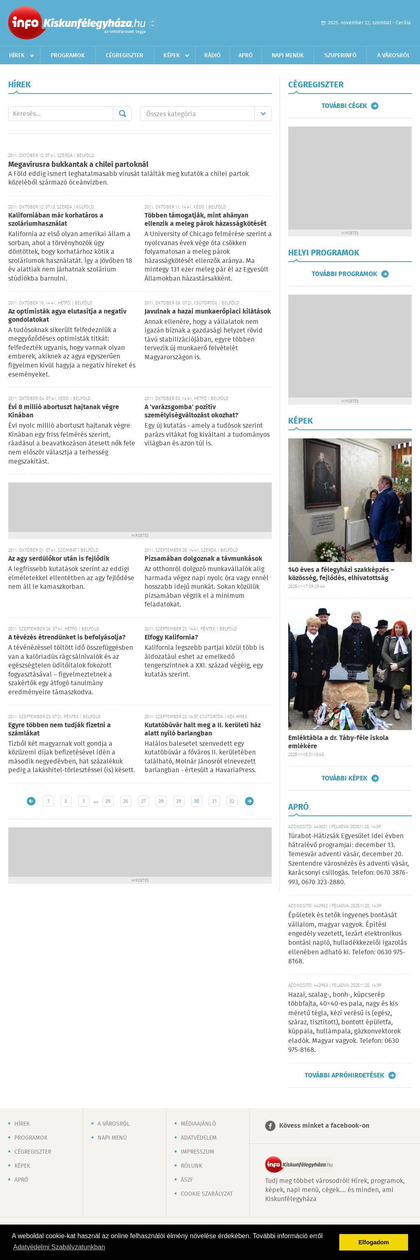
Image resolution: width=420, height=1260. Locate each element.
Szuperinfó (340, 55)
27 (143, 801)
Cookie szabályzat (207, 1194)
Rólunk (191, 1166)
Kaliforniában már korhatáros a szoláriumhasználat (55, 220)
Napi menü (112, 1138)
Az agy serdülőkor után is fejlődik (59, 559)
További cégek (344, 106)
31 (214, 801)
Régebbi (249, 801)
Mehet (122, 113)
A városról (393, 55)
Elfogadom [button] (374, 1242)
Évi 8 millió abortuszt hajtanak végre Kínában (63, 411)
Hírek (17, 55)
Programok (68, 55)
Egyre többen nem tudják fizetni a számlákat (59, 729)
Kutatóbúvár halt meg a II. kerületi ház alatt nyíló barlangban (203, 729)
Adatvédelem (199, 1138)
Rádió (212, 55)
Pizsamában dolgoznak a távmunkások (203, 559)
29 (178, 801)
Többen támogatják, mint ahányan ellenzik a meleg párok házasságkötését (205, 220)
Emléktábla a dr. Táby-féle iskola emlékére (338, 742)
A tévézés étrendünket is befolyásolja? (67, 637)
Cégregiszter (124, 55)
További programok (344, 274)
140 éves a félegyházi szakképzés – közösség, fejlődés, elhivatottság (341, 574)
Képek (171, 55)
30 (196, 801)
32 (231, 801)
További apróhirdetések (344, 1075)
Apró (245, 55)
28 (161, 801)
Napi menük (288, 55)
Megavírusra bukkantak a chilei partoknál (78, 165)
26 (125, 801)
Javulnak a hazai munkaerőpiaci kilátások (208, 312)
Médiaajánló (198, 1124)
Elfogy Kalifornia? (171, 637)
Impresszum (197, 1152)
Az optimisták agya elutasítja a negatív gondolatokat (67, 316)
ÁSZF (187, 1180)
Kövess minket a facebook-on (324, 1126)
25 (107, 801)
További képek (344, 778)
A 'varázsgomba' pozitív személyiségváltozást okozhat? (191, 411)
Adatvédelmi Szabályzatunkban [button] (59, 1247)
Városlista (152, 23)
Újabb (31, 801)
